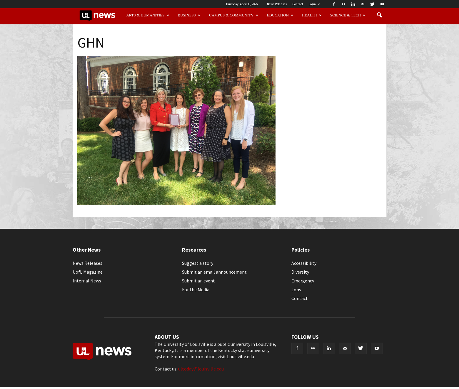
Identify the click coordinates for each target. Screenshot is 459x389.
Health (312, 15)
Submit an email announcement (214, 272)
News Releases (277, 4)
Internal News (87, 281)
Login (314, 4)
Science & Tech (348, 15)
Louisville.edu (240, 356)
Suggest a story (197, 263)
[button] (380, 15)
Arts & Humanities (147, 15)
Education (280, 15)
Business (189, 15)
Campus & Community (233, 15)
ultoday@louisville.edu (201, 369)
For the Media (195, 289)
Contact (297, 4)
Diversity (300, 272)
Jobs (296, 289)
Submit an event (198, 281)
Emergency (302, 281)
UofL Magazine (88, 272)
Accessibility (303, 263)
